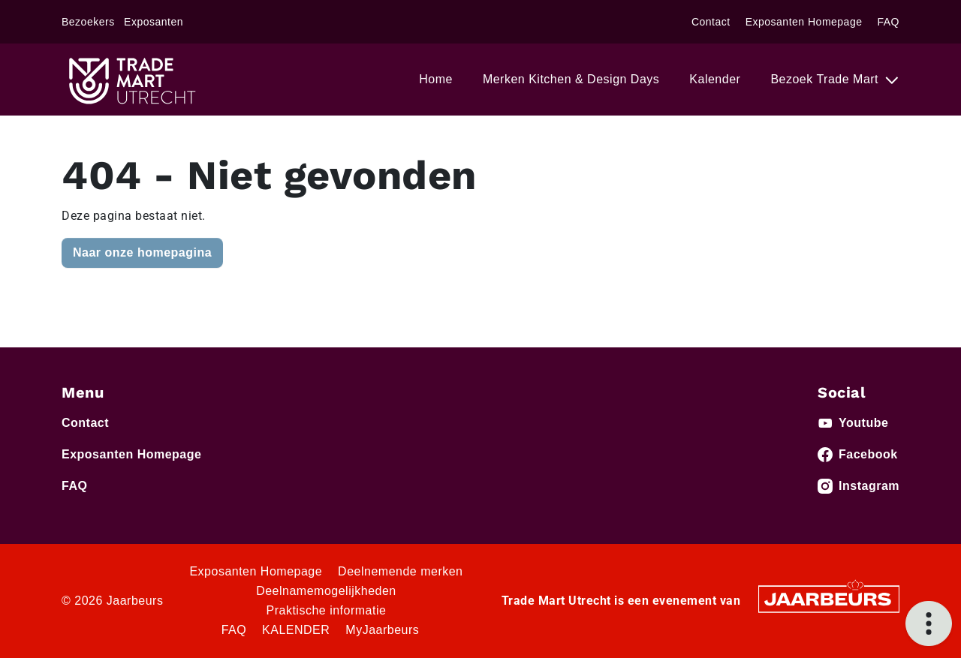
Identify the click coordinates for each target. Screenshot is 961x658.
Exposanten (153, 22)
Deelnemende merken (400, 571)
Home (436, 79)
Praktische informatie (327, 610)
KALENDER (296, 629)
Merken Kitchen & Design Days (571, 79)
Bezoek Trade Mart (826, 79)
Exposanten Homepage (804, 22)
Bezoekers (88, 22)
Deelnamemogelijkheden (326, 590)
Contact (711, 22)
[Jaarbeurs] (828, 598)
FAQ (888, 22)
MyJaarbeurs (382, 629)
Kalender (714, 79)
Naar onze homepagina (142, 252)
